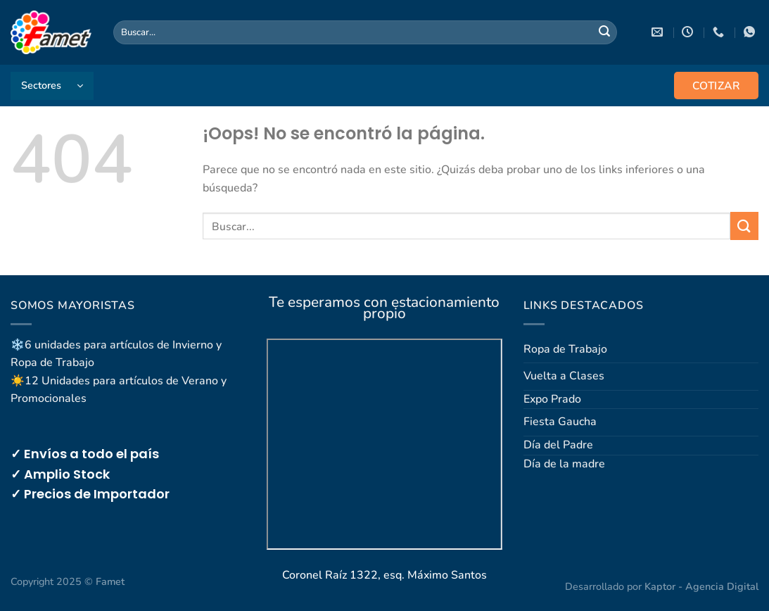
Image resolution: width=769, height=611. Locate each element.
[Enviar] (604, 32)
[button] (52, 86)
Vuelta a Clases (563, 376)
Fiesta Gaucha (560, 421)
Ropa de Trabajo (565, 349)
